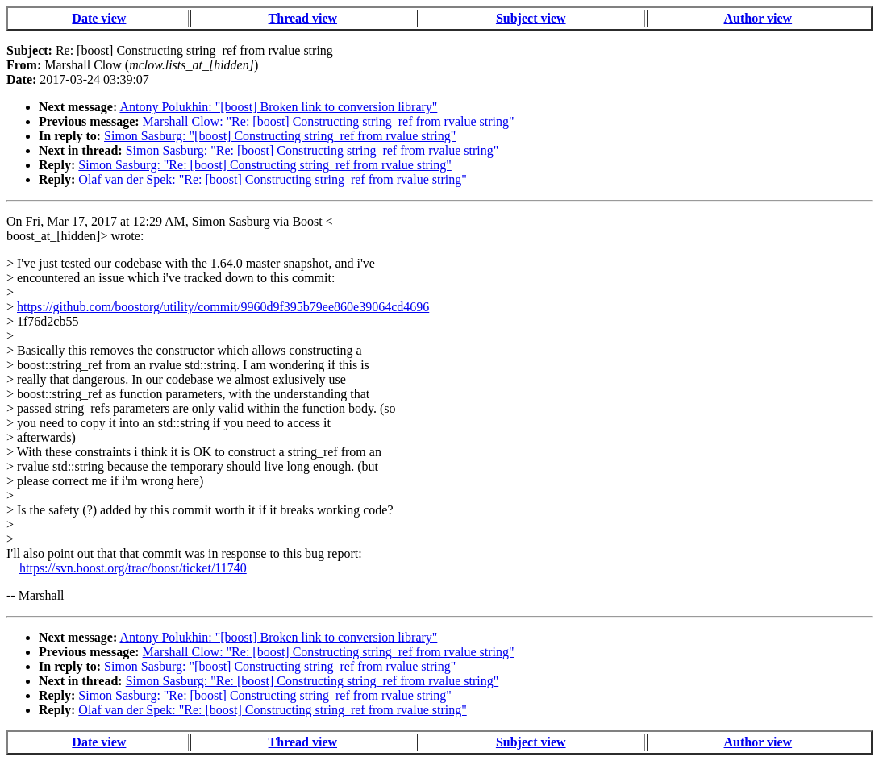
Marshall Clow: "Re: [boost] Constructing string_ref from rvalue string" (328, 121)
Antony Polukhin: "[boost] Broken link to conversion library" (278, 107)
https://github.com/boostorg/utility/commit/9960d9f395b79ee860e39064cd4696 (223, 307)
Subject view (531, 18)
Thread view (303, 18)
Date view (99, 18)
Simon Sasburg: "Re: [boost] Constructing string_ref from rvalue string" (312, 150)
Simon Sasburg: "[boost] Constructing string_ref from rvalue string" (280, 136)
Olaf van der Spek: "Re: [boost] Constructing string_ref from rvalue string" (272, 179)
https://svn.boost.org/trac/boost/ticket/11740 (133, 568)
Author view (758, 18)
